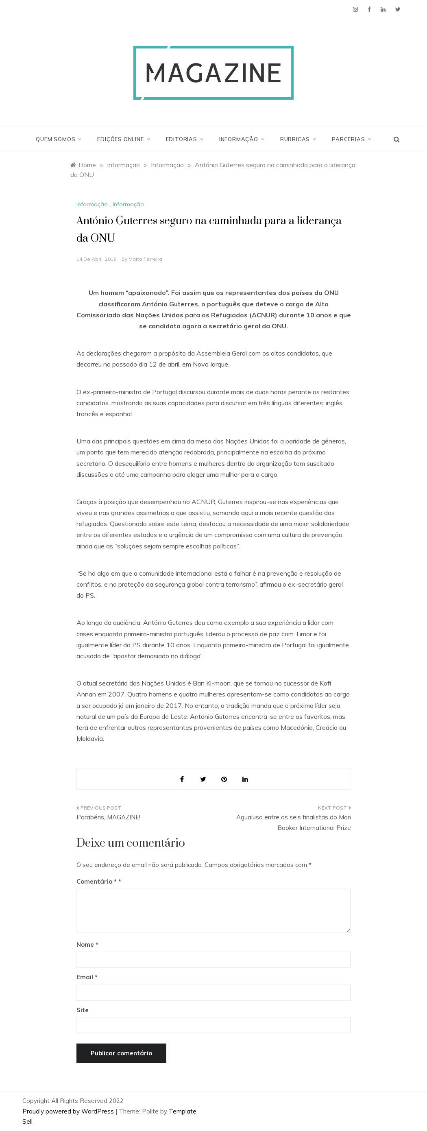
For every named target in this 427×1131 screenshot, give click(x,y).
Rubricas (298, 139)
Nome (87, 944)
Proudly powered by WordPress (68, 1111)
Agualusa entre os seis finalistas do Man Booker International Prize (293, 822)
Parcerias (351, 139)
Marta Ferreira (145, 259)
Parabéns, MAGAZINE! (108, 817)
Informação (241, 139)
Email (87, 977)
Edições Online (123, 139)
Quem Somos (58, 139)
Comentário (96, 881)
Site (82, 1010)
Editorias (184, 139)
